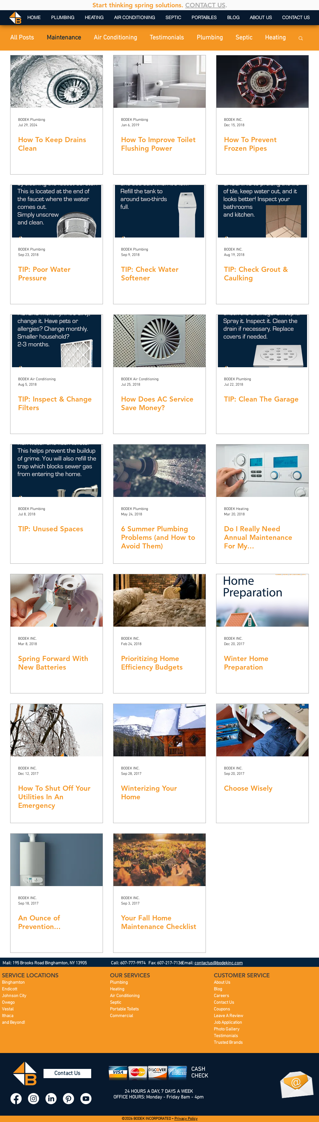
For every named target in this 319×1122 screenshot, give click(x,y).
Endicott (9, 989)
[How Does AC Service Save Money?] (159, 341)
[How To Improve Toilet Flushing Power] (159, 81)
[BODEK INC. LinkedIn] (51, 1098)
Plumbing (210, 38)
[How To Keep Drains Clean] (56, 81)
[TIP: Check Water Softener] (159, 211)
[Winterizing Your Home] (159, 730)
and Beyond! (13, 1022)
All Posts (22, 38)
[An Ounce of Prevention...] (56, 860)
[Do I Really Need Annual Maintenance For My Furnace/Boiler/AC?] (262, 470)
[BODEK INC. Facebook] (16, 1098)
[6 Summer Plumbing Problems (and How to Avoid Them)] (159, 470)
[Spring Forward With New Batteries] (56, 600)
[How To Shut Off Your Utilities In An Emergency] (56, 730)
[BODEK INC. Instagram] (33, 1098)
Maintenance (64, 38)
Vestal (8, 1009)
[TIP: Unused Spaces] (56, 470)
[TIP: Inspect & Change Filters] (56, 341)
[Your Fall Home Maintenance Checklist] (159, 860)
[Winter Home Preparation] (262, 600)
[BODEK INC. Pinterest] (68, 1098)
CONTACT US (205, 5)
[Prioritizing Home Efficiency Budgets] (159, 600)
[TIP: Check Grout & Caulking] (262, 211)
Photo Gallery (227, 1029)
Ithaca (7, 1016)
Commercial (121, 1016)
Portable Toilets (124, 1009)
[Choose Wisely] (262, 730)
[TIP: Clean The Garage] (262, 341)
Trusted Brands (228, 1042)
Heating (275, 38)
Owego (8, 1002)
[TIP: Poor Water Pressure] (56, 211)
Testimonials (167, 38)
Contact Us (224, 1002)
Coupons (222, 1009)
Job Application (228, 1022)
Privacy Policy (186, 1119)
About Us (222, 982)
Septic (243, 38)
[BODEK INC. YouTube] (86, 1098)
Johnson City (14, 996)
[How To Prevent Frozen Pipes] (262, 81)
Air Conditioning (115, 38)
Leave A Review (228, 1016)
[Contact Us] (67, 1073)
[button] (301, 38)
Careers (221, 996)
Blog (218, 989)
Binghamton (13, 982)
